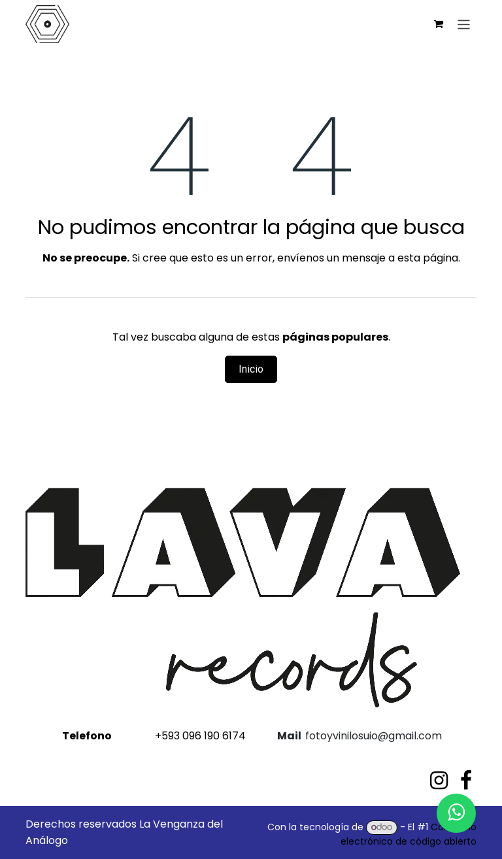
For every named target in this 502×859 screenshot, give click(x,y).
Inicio (251, 369)
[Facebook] (466, 780)
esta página (427, 257)
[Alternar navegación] (464, 24)
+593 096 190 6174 (153, 735)
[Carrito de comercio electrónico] (438, 24)
